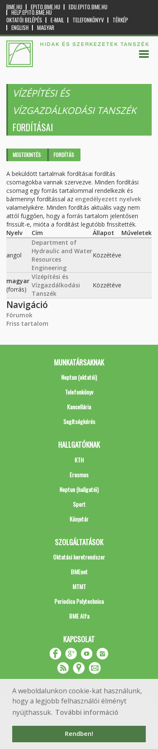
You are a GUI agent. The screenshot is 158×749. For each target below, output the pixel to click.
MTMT (79, 586)
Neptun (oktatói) (79, 377)
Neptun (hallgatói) (79, 489)
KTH (79, 459)
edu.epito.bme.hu (88, 7)
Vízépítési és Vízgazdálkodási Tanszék (56, 285)
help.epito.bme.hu (31, 12)
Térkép (120, 20)
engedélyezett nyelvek (108, 199)
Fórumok (19, 315)
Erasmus (79, 474)
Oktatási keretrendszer (79, 556)
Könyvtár (79, 518)
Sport (79, 504)
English (20, 27)
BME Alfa (79, 615)
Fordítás (64, 154)
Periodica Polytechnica (79, 601)
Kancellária (79, 406)
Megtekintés (27, 154)
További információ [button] (86, 712)
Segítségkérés (79, 421)
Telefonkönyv (88, 20)
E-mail (57, 20)
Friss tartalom (27, 323)
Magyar (45, 27)
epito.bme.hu (45, 7)
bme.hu (14, 7)
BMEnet (79, 571)
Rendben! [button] (79, 734)
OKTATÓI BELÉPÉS (24, 20)
